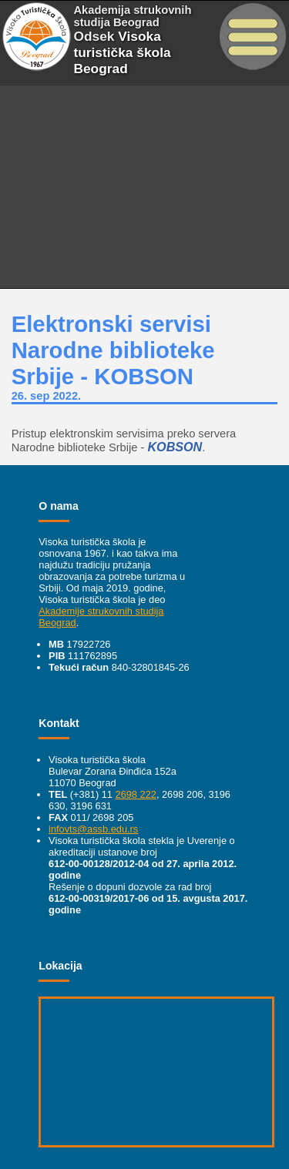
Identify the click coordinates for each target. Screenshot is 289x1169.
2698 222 (136, 794)
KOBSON (174, 447)
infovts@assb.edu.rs (93, 829)
